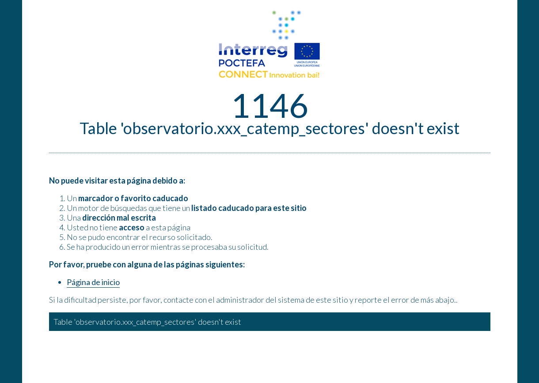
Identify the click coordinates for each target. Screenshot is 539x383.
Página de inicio (93, 282)
